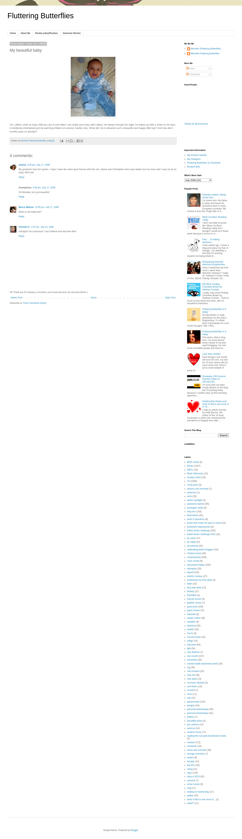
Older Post (170, 297)
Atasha (22, 165)
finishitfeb (192, 595)
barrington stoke (195, 507)
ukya (189, 772)
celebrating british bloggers (200, 549)
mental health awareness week (202, 663)
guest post (192, 606)
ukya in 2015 (193, 776)
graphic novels (194, 602)
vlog (189, 788)
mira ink (191, 675)
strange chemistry (196, 753)
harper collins (193, 618)
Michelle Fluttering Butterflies (205, 53)
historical (191, 625)
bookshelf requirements (198, 527)
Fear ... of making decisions (211, 240)
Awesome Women (72, 33)
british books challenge (198, 530)
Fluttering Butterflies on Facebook (203, 162)
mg (188, 667)
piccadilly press (194, 720)
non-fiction (192, 686)
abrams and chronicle (197, 488)
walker (190, 795)
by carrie (191, 538)
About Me (25, 33)
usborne (191, 780)
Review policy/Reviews (46, 33)
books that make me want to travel (204, 523)
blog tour (191, 511)
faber (189, 583)
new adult (192, 679)
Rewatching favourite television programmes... (214, 263)
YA (188, 481)
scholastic (192, 746)
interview (191, 644)
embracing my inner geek (199, 580)
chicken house (194, 553)
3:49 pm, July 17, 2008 (44, 187)
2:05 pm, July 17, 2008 (38, 165)
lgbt (189, 648)
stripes (190, 757)
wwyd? (190, 803)
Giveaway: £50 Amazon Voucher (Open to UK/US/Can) (214, 379)
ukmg (189, 769)
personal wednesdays (198, 709)
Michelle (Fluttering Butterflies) (206, 48)
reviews (191, 742)
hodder (190, 629)
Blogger (134, 830)
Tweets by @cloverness (196, 124)
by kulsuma (192, 546)
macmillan (192, 659)
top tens (191, 765)
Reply (21, 177)
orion (189, 694)
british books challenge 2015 (201, 534)
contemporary (194, 557)
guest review (193, 610)
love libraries (193, 652)
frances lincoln (194, 599)
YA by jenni (192, 485)
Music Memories (195, 473)
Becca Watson (26, 207)
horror (190, 633)
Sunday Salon (194, 477)
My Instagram (194, 159)
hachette (191, 614)
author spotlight (194, 500)
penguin (191, 705)
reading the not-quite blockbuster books (206, 736)
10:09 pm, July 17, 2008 (47, 207)
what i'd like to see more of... (201, 799)
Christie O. (24, 227)
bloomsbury (193, 515)
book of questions (196, 519)
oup (189, 698)
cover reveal (193, 561)
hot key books (194, 637)
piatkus (190, 717)
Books (190, 466)
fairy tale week (194, 587)
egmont (191, 572)
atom (189, 496)
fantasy (190, 591)
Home (13, 33)
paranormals (193, 701)
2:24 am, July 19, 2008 (42, 227)
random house (194, 732)
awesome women (195, 504)
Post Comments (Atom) (35, 303)
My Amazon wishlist (197, 155)
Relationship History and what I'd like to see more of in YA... (215, 404)
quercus (191, 728)
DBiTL (190, 469)
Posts (190, 68)
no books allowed (195, 682)
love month (192, 656)
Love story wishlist (211, 354)
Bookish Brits (193, 166)
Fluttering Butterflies (40, 16)
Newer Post (16, 297)
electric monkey (195, 576)
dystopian (192, 568)
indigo (190, 640)
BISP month (193, 462)
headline (191, 621)
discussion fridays (196, 565)
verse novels (193, 784)
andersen (191, 492)
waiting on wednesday (198, 792)
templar (191, 761)
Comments (193, 74)
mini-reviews (193, 671)
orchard (191, 690)
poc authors (193, 724)
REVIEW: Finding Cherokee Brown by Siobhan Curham (212, 287)
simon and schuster (196, 750)
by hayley (192, 542)
